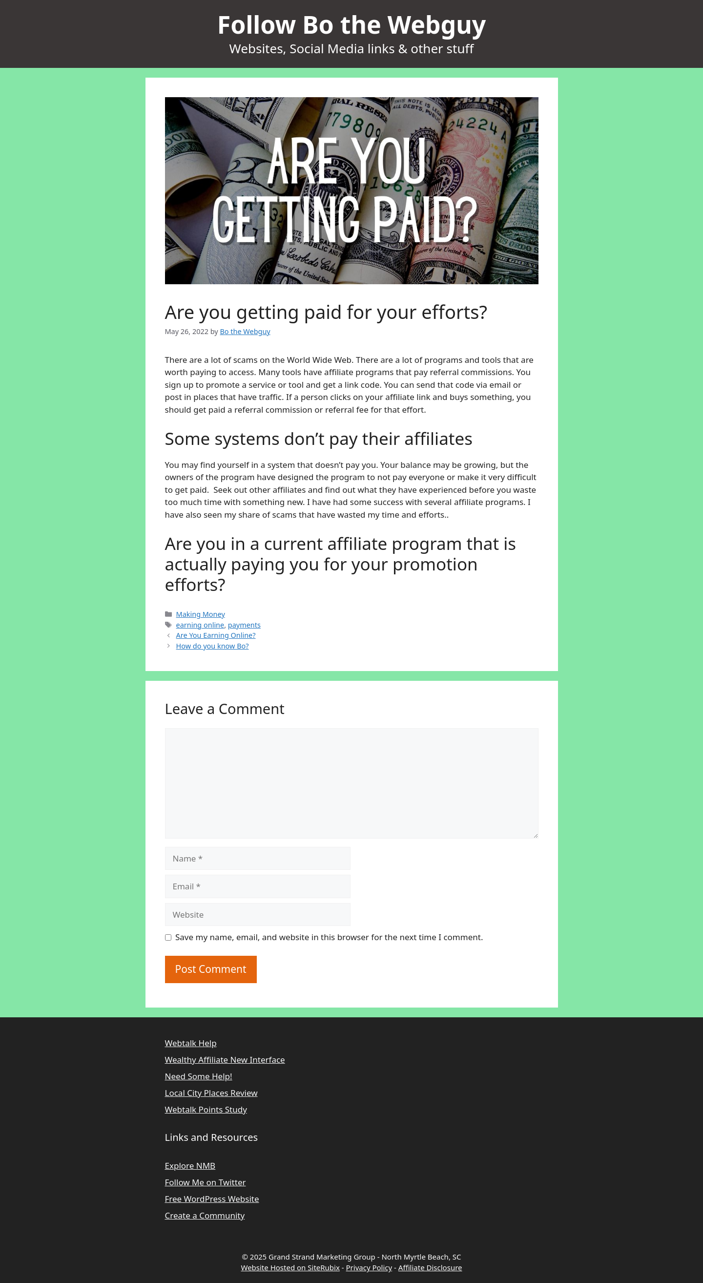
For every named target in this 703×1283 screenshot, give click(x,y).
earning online (200, 625)
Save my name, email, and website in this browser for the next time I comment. (329, 937)
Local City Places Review (211, 1092)
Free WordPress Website (212, 1198)
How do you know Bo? (212, 646)
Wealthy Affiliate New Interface (225, 1059)
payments (244, 625)
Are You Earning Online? (216, 635)
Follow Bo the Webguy (351, 24)
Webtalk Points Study (206, 1109)
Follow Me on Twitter (205, 1182)
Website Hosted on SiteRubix (290, 1267)
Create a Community (205, 1215)
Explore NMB (190, 1165)
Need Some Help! (198, 1076)
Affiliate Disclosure (430, 1267)
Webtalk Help (191, 1043)
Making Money (200, 614)
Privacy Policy (369, 1267)
